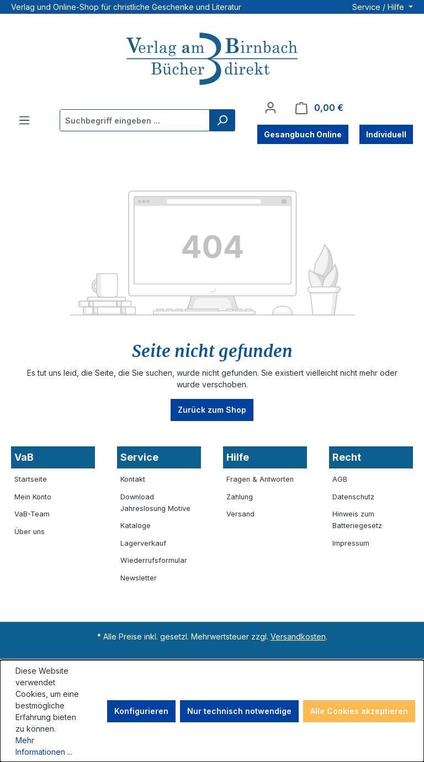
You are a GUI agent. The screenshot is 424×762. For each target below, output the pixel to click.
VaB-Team (32, 514)
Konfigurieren (141, 711)
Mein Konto (32, 497)
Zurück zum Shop (212, 409)
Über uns (29, 531)
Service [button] (139, 457)
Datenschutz (353, 497)
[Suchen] (222, 120)
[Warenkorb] (319, 108)
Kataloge (135, 525)
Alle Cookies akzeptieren (359, 711)
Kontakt (132, 479)
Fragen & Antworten (260, 479)
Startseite (30, 479)
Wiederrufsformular (153, 560)
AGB (339, 479)
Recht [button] (346, 457)
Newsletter (138, 578)
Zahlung (239, 497)
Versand (240, 514)
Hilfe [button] (237, 457)
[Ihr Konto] (270, 108)
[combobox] (135, 120)
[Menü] (24, 120)
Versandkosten (298, 636)
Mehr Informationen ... (43, 746)
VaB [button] (24, 457)
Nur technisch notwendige (239, 711)
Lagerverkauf (143, 543)
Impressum (350, 543)
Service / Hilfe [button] (379, 7)
